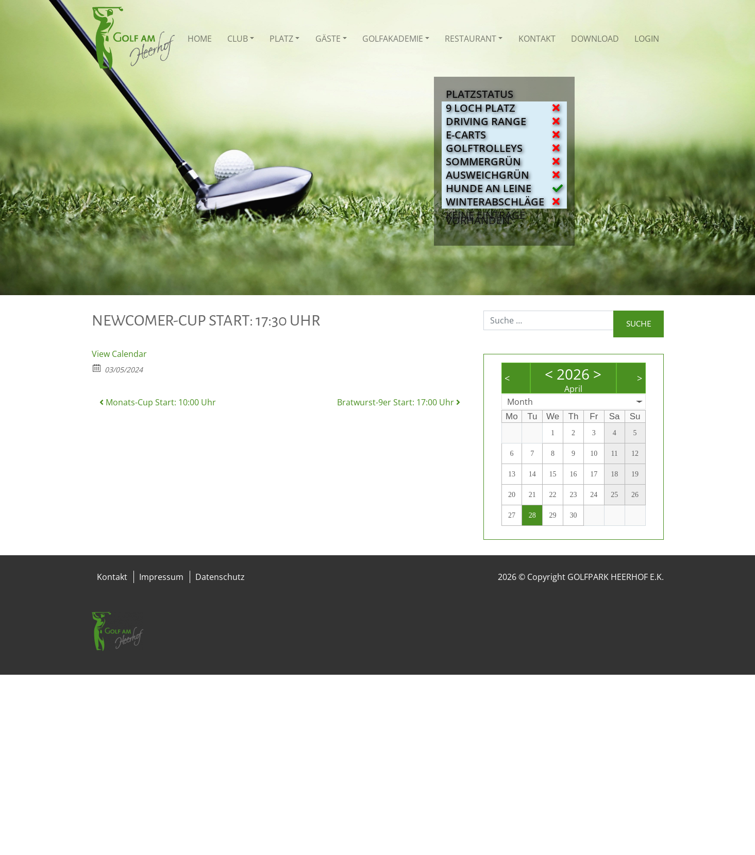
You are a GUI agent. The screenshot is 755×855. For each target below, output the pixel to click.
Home (200, 38)
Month (520, 401)
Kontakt (537, 38)
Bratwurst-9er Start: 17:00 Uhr (398, 402)
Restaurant (470, 38)
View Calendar (119, 354)
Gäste (328, 38)
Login (646, 38)
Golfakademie (392, 38)
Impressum (161, 577)
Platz (281, 38)
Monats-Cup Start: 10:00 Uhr (157, 402)
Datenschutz (220, 577)
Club (237, 38)
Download (595, 38)
